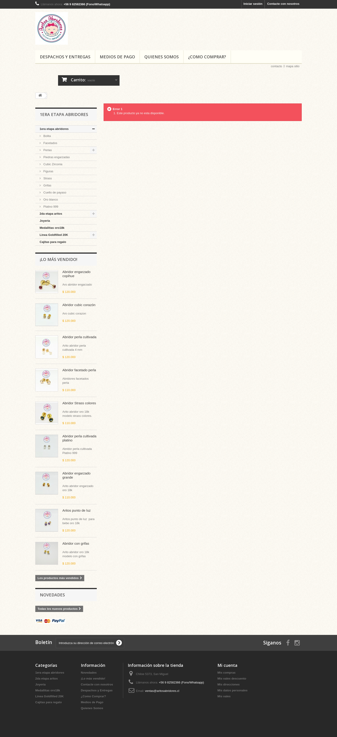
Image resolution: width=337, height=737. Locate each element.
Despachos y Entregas (65, 56)
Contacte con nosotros (283, 3)
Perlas (47, 150)
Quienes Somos (161, 56)
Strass (47, 178)
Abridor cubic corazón (78, 305)
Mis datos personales (232, 690)
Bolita (47, 136)
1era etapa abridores (54, 129)
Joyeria (45, 220)
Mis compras (226, 672)
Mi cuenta (227, 665)
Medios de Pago (117, 56)
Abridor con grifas (75, 543)
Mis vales (224, 696)
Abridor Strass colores (79, 403)
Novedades (52, 595)
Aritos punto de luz (76, 510)
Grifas (47, 185)
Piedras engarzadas (56, 157)
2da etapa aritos (51, 213)
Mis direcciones (228, 684)
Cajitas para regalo (53, 242)
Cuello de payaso (54, 192)
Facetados (50, 143)
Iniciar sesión (252, 3)
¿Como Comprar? (207, 56)
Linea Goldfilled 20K (54, 235)
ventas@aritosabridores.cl (162, 691)
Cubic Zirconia (52, 164)
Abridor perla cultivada (79, 337)
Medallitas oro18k (52, 227)
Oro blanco (50, 199)
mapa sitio (292, 66)
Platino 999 (50, 206)
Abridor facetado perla (79, 370)
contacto (276, 66)
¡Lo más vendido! (58, 259)
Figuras (48, 171)
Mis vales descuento (231, 678)
